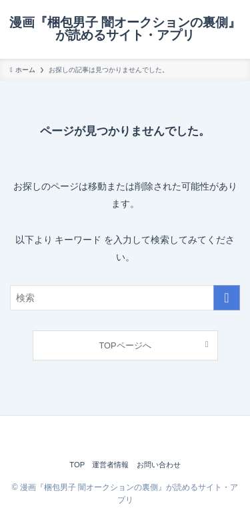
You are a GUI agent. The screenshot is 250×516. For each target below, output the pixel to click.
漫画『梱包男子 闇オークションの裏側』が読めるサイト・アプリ (125, 29)
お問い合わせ (159, 465)
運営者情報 (110, 465)
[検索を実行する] (226, 298)
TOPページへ (125, 345)
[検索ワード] (125, 298)
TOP (77, 465)
